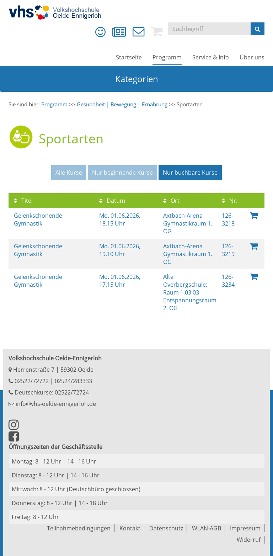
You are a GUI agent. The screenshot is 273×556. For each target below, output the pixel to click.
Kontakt (129, 528)
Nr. (229, 201)
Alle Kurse (68, 172)
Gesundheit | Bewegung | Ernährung (122, 104)
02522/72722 (31, 381)
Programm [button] (167, 57)
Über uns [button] (252, 57)
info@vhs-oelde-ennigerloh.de (52, 404)
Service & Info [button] (210, 57)
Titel (23, 201)
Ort (171, 201)
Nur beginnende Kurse (122, 172)
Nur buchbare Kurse (190, 172)
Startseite (129, 57)
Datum (112, 201)
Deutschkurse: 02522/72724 (51, 392)
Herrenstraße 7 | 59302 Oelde (51, 370)
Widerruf (249, 540)
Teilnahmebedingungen (79, 528)
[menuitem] (100, 32)
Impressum (245, 528)
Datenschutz (166, 528)
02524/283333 (73, 381)
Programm (54, 104)
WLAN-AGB (206, 528)
